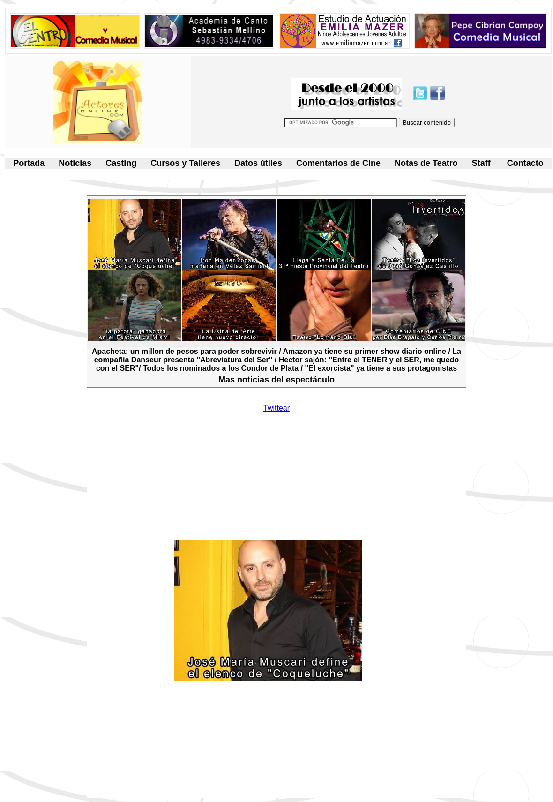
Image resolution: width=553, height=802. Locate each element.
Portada (29, 163)
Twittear (276, 408)
